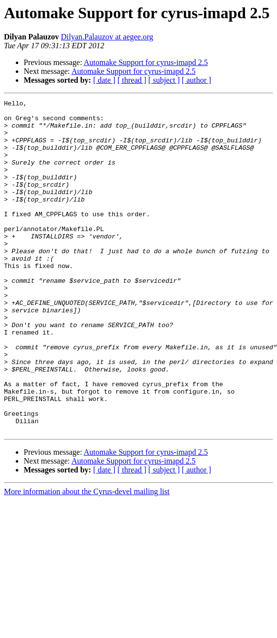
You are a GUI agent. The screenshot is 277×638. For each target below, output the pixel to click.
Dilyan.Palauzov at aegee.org (107, 37)
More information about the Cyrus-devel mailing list (87, 558)
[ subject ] (164, 80)
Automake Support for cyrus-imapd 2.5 (146, 62)
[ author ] (196, 80)
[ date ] (104, 80)
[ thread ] (131, 80)
